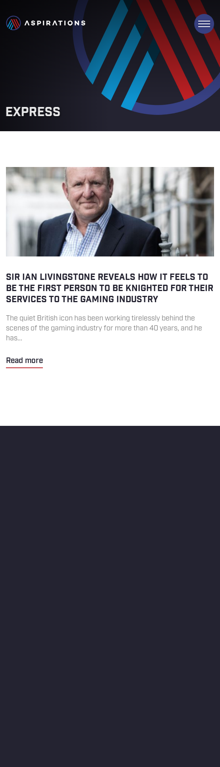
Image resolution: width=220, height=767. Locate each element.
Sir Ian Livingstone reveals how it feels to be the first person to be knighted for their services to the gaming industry (110, 267)
